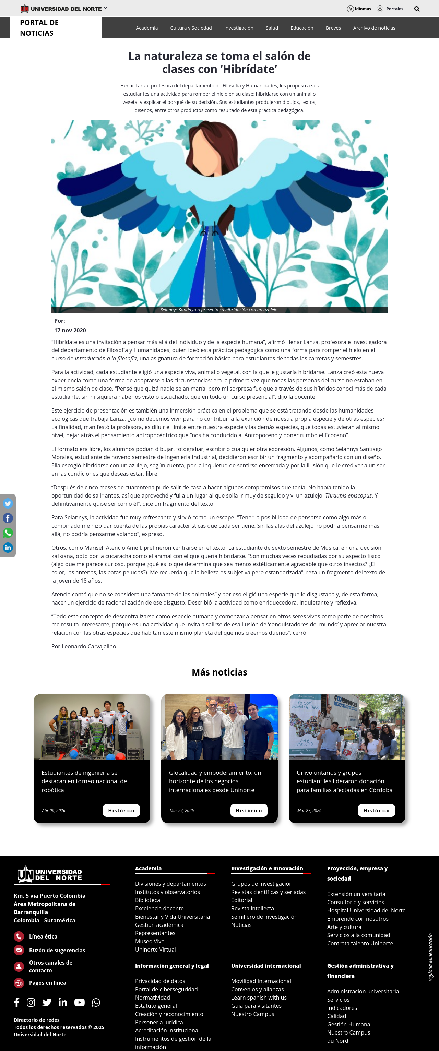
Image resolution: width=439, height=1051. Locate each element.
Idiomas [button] (359, 9)
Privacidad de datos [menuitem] (160, 981)
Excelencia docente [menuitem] (159, 908)
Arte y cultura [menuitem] (344, 927)
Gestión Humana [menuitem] (348, 1024)
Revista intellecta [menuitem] (252, 908)
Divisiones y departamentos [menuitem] (170, 883)
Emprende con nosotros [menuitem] (358, 918)
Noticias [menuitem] (241, 925)
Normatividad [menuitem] (152, 997)
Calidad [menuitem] (336, 1016)
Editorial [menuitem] (241, 900)
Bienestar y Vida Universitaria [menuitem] (172, 916)
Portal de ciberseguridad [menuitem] (166, 989)
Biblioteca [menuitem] (147, 900)
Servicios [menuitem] (338, 999)
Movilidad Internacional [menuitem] (261, 981)
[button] (417, 9)
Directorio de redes (37, 1020)
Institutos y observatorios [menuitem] (167, 892)
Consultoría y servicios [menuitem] (355, 902)
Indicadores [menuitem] (342, 1008)
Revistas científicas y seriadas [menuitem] (268, 892)
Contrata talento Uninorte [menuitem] (360, 943)
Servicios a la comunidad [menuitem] (358, 935)
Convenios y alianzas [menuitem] (257, 989)
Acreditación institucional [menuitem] (167, 1030)
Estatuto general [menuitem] (156, 1006)
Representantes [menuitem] (155, 933)
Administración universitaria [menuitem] (363, 991)
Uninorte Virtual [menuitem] (155, 949)
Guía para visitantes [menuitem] (256, 1006)
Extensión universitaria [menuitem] (356, 894)
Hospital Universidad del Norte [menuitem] (366, 910)
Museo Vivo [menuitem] (150, 941)
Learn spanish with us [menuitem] (259, 997)
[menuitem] (147, 28)
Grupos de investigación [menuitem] (262, 883)
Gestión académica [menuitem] (159, 925)
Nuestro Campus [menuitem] (252, 1014)
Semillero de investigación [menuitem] (264, 916)
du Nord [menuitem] (337, 1040)
